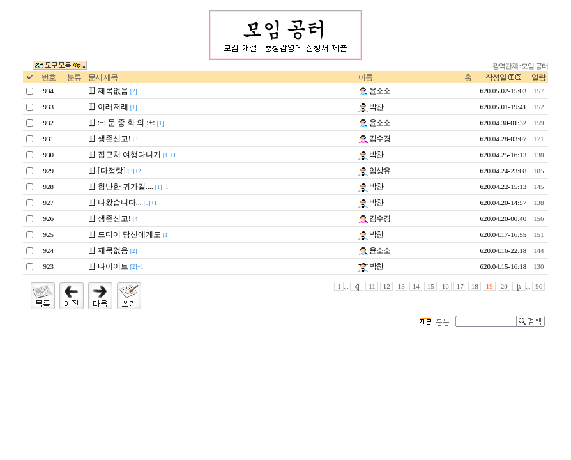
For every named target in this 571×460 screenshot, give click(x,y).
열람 (538, 77)
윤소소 (374, 90)
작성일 (495, 77)
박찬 (370, 106)
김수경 (374, 138)
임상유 (374, 170)
